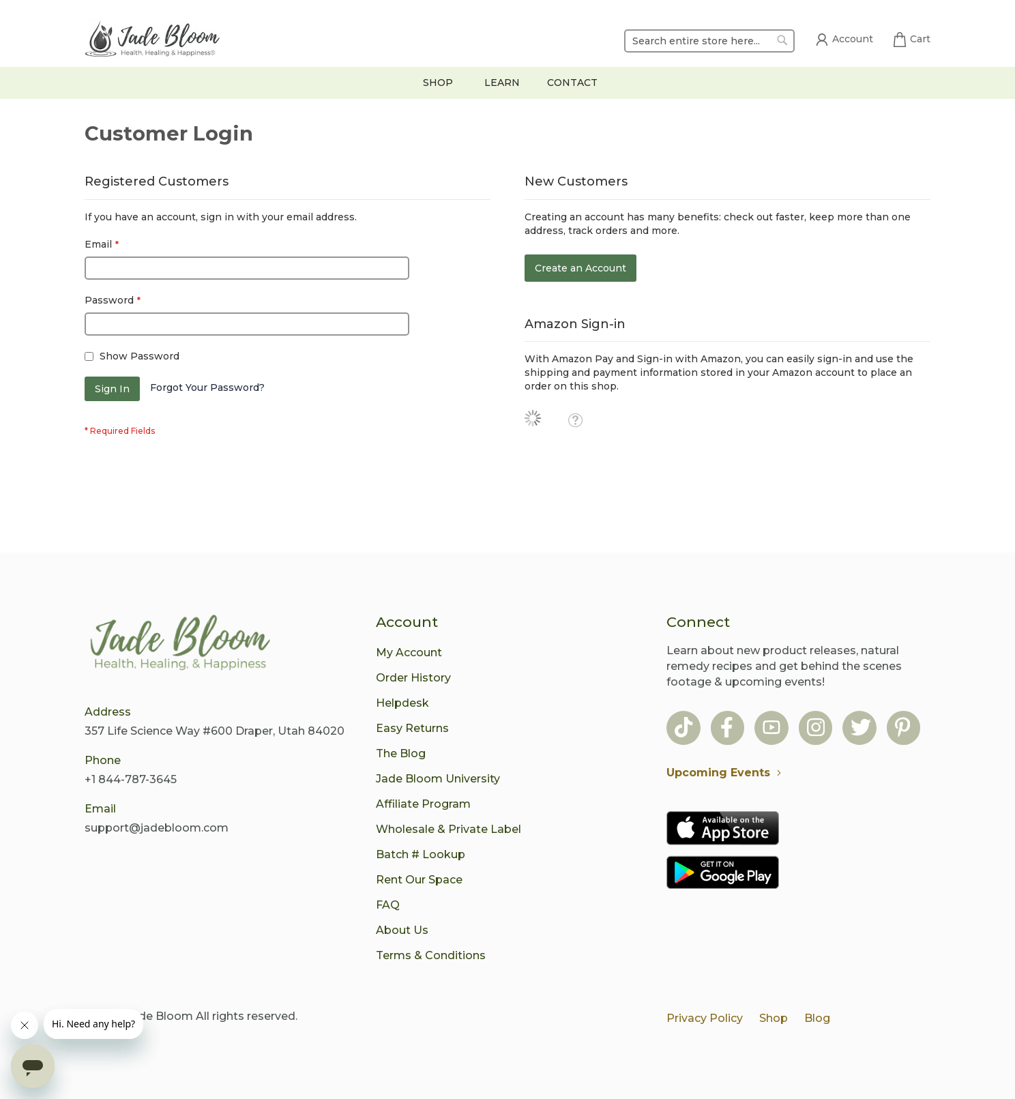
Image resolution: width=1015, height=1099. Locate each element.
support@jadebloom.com (157, 827)
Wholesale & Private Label (448, 829)
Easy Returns (412, 728)
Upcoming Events (727, 772)
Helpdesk (402, 703)
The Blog (401, 753)
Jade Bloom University (438, 778)
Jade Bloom (159, 1016)
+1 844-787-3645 (131, 779)
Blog (817, 1018)
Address (108, 711)
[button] (575, 420)
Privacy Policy (704, 1018)
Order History (413, 677)
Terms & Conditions (431, 955)
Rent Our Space (419, 879)
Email (100, 808)
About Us (402, 930)
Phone (103, 760)
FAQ (388, 904)
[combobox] (709, 41)
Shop (773, 1018)
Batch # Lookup (420, 854)
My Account (409, 652)
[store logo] (153, 41)
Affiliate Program (423, 803)
